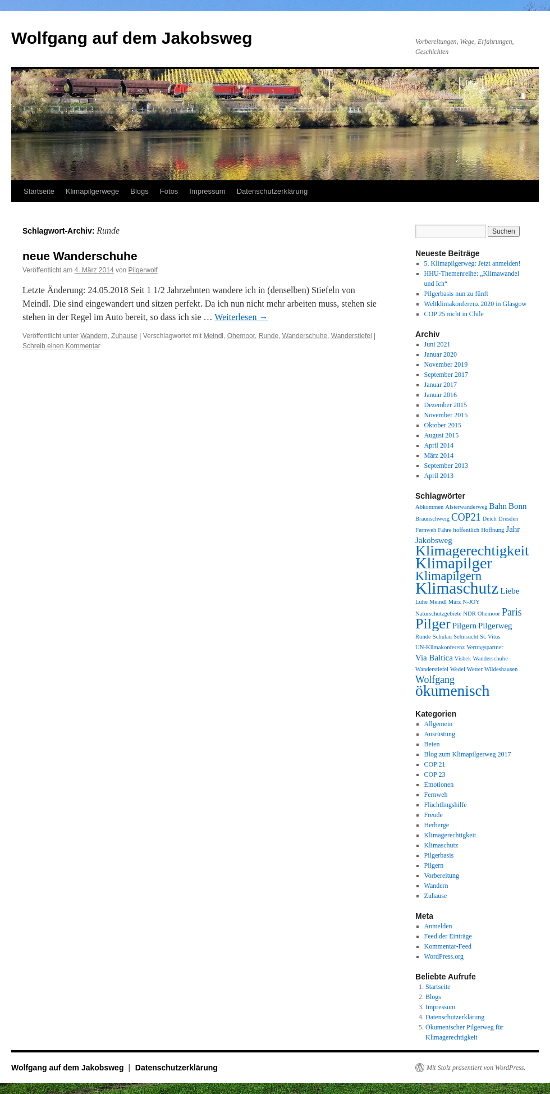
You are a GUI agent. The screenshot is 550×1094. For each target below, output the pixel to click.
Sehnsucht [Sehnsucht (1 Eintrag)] (465, 636)
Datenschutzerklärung (272, 191)
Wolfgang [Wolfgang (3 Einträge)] (435, 679)
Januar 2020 (440, 354)
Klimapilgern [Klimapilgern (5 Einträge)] (448, 576)
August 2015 (441, 435)
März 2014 (438, 455)
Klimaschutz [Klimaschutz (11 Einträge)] (456, 588)
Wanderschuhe (304, 336)
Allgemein (438, 724)
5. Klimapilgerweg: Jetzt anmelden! (472, 263)
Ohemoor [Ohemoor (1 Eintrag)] (489, 613)
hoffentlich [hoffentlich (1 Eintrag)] (466, 530)
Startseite (39, 191)
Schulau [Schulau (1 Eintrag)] (442, 636)
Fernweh (436, 795)
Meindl (213, 336)
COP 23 (435, 774)
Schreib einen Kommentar (61, 346)
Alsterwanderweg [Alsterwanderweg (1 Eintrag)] (466, 507)
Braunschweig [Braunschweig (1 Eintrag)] (432, 519)
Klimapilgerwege (92, 191)
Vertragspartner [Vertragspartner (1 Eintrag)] (484, 647)
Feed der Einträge (448, 936)
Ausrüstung (439, 734)
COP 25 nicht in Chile (454, 314)
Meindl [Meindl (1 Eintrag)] (438, 602)
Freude (433, 815)
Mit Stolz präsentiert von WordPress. (476, 1068)
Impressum (207, 191)
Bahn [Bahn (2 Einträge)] (498, 506)
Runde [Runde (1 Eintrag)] (423, 636)
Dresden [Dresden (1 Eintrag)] (508, 519)
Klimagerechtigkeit (450, 835)
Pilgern (434, 865)
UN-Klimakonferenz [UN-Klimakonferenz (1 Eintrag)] (440, 647)
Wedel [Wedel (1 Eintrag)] (457, 669)
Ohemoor (241, 336)
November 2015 (446, 415)
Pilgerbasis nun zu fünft (456, 294)
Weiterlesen (241, 317)
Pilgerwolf (143, 270)
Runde (268, 336)
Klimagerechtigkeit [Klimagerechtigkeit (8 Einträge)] (472, 551)
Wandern (93, 336)
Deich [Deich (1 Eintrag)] (489, 519)
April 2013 (438, 476)
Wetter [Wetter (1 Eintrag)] (475, 669)
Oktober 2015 (442, 425)
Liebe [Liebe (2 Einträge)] (509, 590)
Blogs (139, 191)
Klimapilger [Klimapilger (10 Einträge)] (453, 563)
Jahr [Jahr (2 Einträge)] (513, 529)
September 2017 (446, 375)
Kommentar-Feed (447, 946)
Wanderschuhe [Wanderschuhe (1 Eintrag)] (490, 658)
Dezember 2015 (445, 405)
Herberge (436, 825)
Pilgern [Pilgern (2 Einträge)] (464, 625)
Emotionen (439, 784)
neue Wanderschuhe (80, 255)
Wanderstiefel (351, 336)
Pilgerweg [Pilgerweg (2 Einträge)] (495, 625)
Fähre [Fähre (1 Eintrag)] (444, 530)
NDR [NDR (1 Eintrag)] (469, 613)
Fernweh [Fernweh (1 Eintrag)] (425, 530)
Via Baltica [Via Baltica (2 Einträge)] (434, 657)
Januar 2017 (440, 385)
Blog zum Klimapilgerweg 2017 (467, 754)
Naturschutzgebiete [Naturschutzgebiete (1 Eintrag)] (438, 613)
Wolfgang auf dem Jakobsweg (132, 38)
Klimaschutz (441, 845)
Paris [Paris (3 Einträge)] (512, 612)
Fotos (169, 191)
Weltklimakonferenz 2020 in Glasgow (475, 304)
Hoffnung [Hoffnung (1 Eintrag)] (492, 530)
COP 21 (435, 764)
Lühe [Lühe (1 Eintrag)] (421, 602)
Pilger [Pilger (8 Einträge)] (433, 624)
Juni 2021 (437, 344)
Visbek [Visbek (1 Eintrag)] (463, 658)
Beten (432, 744)
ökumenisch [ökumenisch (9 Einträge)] (452, 690)
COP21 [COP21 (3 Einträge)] (466, 517)
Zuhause (124, 336)
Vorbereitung (441, 875)
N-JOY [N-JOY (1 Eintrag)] (471, 602)
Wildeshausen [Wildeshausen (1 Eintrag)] (500, 669)
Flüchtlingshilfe (445, 805)
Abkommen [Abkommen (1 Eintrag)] (429, 507)
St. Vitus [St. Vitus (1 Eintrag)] (490, 636)
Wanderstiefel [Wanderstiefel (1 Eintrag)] (431, 669)
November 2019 (446, 364)
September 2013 (446, 465)
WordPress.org (444, 956)
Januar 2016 (440, 395)
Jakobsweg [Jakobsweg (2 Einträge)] (433, 540)
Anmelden (438, 926)
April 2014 (438, 445)
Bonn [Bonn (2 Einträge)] (517, 506)
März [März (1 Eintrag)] (454, 602)
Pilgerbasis (439, 855)
